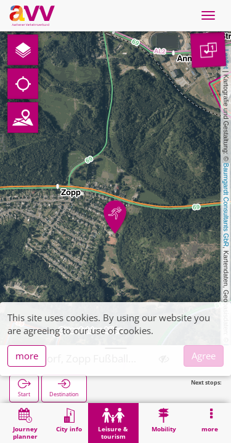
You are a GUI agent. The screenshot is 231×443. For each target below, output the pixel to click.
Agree (204, 355)
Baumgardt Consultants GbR (226, 205)
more (26, 355)
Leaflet (226, 59)
